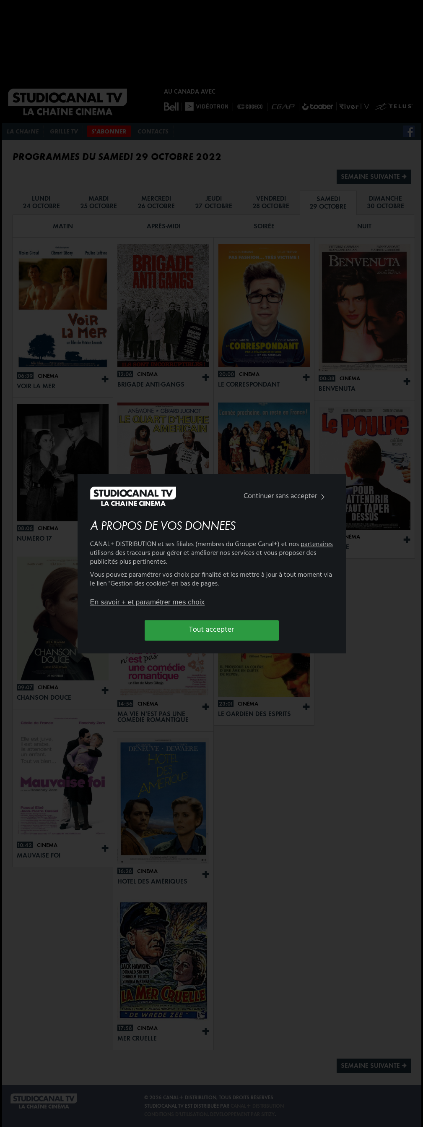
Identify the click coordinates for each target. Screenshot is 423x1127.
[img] (322, 497)
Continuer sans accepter (286, 496)
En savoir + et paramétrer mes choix (147, 603)
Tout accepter (211, 630)
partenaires (317, 544)
